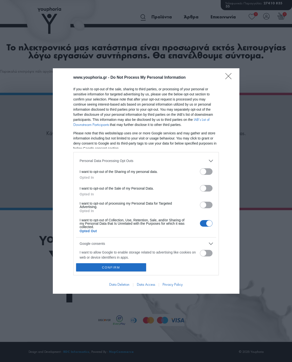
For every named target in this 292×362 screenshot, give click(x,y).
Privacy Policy (173, 284)
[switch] (206, 171)
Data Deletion (119, 284)
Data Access (146, 284)
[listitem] (146, 160)
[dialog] (146, 181)
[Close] (230, 77)
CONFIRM (111, 267)
